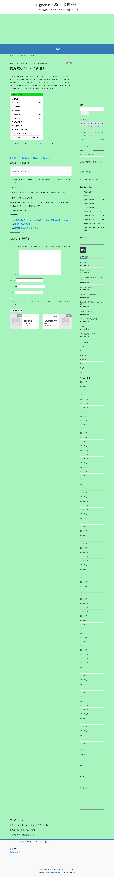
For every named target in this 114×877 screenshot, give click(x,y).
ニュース (83, 355)
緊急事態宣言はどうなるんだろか (26, 228)
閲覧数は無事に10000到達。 (23, 171)
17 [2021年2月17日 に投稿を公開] (88, 132)
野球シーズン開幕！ (86, 172)
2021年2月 (83, 646)
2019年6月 (83, 731)
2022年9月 (83, 565)
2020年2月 (83, 697)
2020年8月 (83, 671)
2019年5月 (83, 735)
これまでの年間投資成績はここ (23, 835)
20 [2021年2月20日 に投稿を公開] (99, 132)
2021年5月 (83, 633)
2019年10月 (84, 714)
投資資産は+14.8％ (28, 322)
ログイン (83, 749)
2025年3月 (83, 437)
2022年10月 (84, 561)
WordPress (48, 872)
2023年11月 (84, 505)
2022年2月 (83, 595)
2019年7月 (83, 727)
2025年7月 (83, 420)
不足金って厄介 (84, 326)
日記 (69, 63)
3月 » (102, 139)
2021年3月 (83, 641)
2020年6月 (83, 680)
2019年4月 (83, 739)
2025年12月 (84, 399)
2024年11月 (84, 454)
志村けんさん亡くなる (22, 224)
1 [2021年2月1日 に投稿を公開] (81, 127)
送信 (83, 250)
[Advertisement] (57, 29)
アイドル (83, 347)
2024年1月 (83, 497)
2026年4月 (83, 382)
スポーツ (83, 351)
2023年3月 (83, 539)
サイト (12, 292)
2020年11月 (84, 658)
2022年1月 (83, 599)
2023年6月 (83, 527)
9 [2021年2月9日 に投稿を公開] (84, 129)
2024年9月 (83, 463)
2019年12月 (84, 705)
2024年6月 (83, 476)
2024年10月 (84, 459)
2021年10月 (84, 612)
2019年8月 (83, 722)
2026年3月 (83, 386)
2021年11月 (84, 607)
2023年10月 (84, 510)
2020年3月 (83, 693)
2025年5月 (83, 429)
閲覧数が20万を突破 (86, 311)
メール (13, 286)
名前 (12, 280)
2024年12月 (84, 450)
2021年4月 (83, 637)
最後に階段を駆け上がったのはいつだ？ (91, 303)
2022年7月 (83, 573)
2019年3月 (83, 744)
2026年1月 (83, 395)
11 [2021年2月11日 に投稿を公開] (92, 129)
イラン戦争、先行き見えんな (89, 179)
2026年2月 (83, 390)
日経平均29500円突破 (50, 322)
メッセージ (84, 788)
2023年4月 (83, 535)
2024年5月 (83, 480)
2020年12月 (84, 654)
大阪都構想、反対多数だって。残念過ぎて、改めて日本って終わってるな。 (41, 220)
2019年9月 (83, 718)
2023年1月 (83, 548)
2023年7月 (83, 522)
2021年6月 (83, 629)
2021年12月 (84, 603)
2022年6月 (83, 578)
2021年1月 (83, 650)
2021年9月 (83, 616)
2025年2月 (83, 442)
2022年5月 (83, 582)
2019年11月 (84, 710)
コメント (14, 274)
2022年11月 (84, 556)
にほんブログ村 (15, 852)
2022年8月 (83, 569)
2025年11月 (84, 403)
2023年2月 (83, 544)
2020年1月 (83, 701)
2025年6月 (83, 424)
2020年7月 (83, 676)
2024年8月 (83, 467)
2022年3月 (83, 590)
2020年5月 (83, 684)
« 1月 (81, 139)
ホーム (14, 842)
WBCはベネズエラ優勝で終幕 (89, 319)
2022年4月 (83, 586)
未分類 (82, 368)
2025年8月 (83, 416)
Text (83, 237)
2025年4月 (83, 433)
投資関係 (83, 359)
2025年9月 (83, 412)
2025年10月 (84, 408)
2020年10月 (84, 663)
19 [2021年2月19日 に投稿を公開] (95, 132)
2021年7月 (83, 625)
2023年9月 (83, 514)
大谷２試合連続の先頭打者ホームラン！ (91, 163)
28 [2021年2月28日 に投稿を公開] (102, 135)
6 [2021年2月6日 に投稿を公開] (98, 127)
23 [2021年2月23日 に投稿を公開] (85, 135)
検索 (81, 105)
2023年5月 (83, 531)
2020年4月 (83, 688)
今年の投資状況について (87, 334)
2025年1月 (83, 446)
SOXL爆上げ (84, 147)
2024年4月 (83, 484)
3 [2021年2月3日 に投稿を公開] (88, 127)
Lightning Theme (57, 872)
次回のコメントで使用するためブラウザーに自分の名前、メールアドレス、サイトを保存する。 (40, 303)
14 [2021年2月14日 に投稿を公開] (102, 129)
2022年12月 (84, 552)
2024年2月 (83, 493)
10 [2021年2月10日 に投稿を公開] (88, 129)
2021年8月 (83, 620)
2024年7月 (83, 471)
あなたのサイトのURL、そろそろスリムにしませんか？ (30, 158)
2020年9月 (83, 667)
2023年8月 (83, 518)
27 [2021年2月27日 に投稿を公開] (99, 135)
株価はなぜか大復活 (86, 154)
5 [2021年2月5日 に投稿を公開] (95, 127)
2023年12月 (84, 501)
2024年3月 (83, 488)
